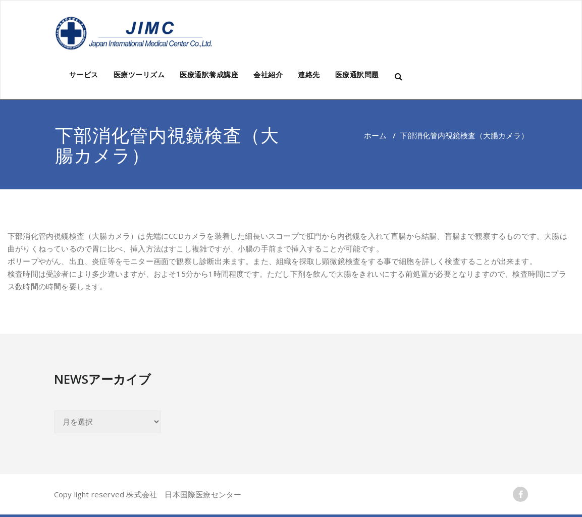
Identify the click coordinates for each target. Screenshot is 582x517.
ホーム (375, 135)
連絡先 (309, 74)
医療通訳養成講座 (209, 74)
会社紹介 (268, 74)
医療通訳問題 (357, 74)
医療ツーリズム (139, 74)
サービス (83, 74)
